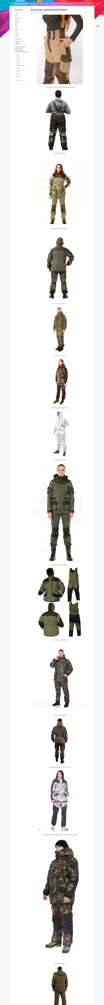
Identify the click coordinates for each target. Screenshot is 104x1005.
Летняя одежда (53, 4)
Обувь (16, 27)
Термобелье (18, 18)
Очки (18, 73)
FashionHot (22, 4)
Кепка (16, 36)
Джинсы (17, 29)
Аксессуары (18, 39)
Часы (18, 54)
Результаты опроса (21, 83)
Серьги (18, 62)
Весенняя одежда (44, 4)
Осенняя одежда (35, 4)
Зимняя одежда (61, 4)
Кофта (16, 25)
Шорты (16, 34)
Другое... (19, 76)
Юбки (16, 15)
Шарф (18, 70)
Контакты (69, 4)
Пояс (18, 68)
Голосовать (19, 80)
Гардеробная (18, 41)
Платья (16, 13)
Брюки (16, 22)
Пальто (16, 20)
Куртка (16, 32)
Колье (18, 60)
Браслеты (19, 57)
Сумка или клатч (21, 65)
